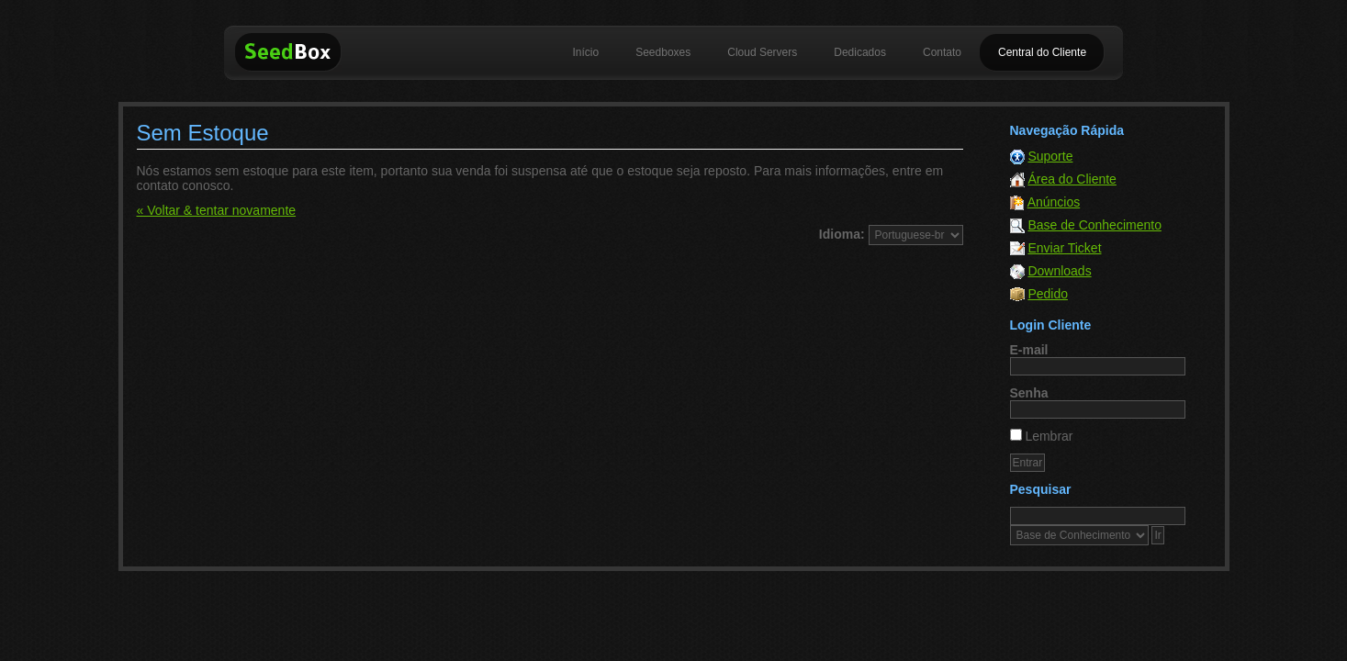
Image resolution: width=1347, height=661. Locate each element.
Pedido (1047, 293)
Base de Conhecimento (1094, 225)
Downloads (1059, 270)
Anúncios (1054, 202)
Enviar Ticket (1064, 248)
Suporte (1049, 156)
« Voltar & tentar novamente (217, 210)
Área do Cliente (1072, 179)
